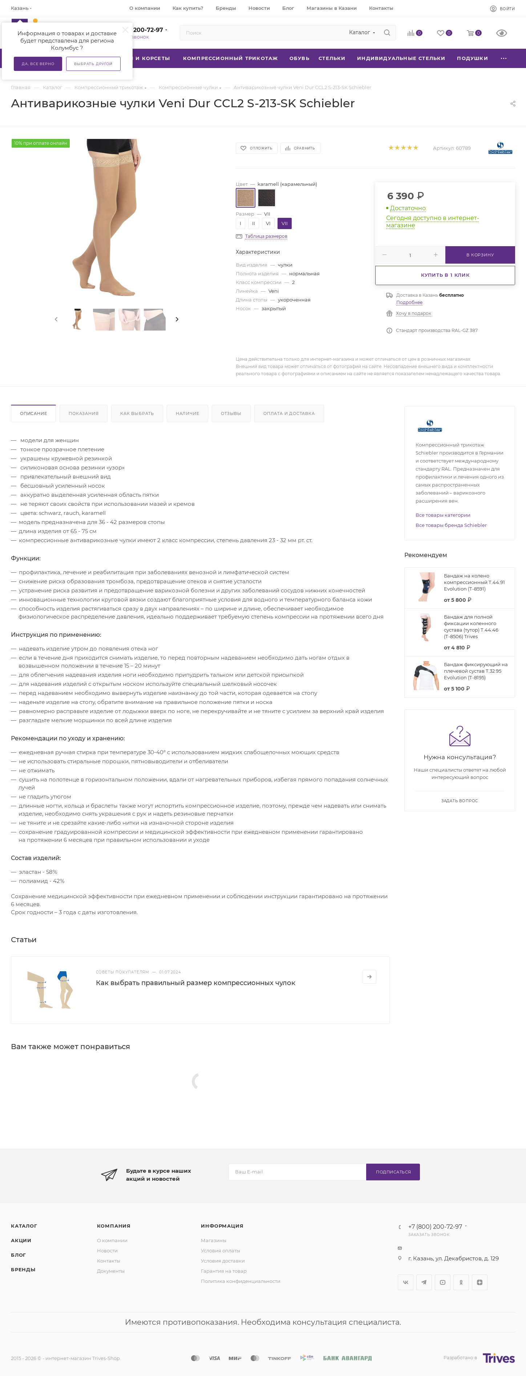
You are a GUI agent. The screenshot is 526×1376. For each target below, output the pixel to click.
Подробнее (409, 302)
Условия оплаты (220, 1250)
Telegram (424, 1282)
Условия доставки (223, 1261)
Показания (83, 413)
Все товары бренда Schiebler (451, 525)
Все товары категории (443, 515)
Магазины (213, 1240)
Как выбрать (137, 413)
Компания (114, 1226)
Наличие (187, 413)
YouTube (442, 1282)
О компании (112, 1240)
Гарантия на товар (224, 1271)
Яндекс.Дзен (479, 1282)
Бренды (23, 1269)
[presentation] (55, 319)
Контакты (108, 1261)
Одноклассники (461, 1282)
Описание (33, 413)
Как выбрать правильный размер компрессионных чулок (195, 983)
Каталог (24, 1226)
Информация (222, 1226)
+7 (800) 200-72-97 (134, 30)
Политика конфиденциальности (240, 1281)
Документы (111, 1271)
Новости (107, 1250)
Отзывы (231, 413)
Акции (21, 1240)
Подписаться (393, 1172)
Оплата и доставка (289, 413)
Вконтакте (405, 1282)
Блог (18, 1255)
